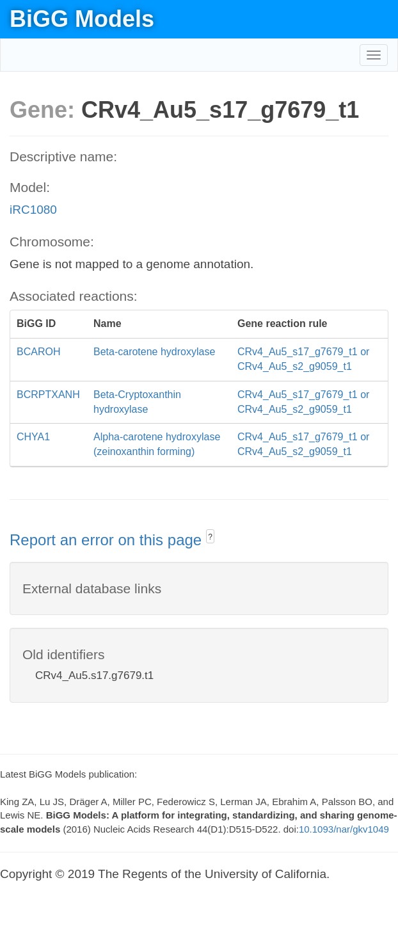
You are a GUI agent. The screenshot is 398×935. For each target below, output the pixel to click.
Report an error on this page (108, 539)
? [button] (210, 536)
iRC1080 (33, 209)
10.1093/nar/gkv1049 (344, 829)
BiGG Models (82, 19)
